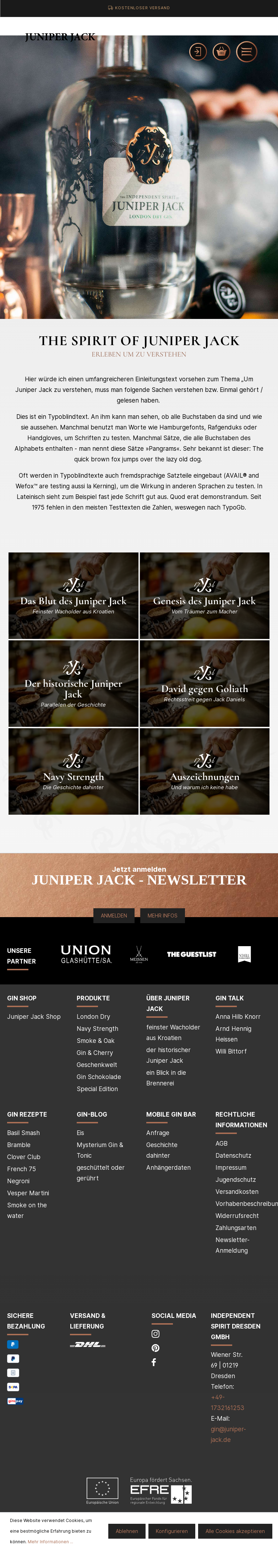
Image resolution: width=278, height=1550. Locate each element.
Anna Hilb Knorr (238, 1016)
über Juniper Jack (168, 1003)
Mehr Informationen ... (50, 1541)
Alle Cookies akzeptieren (235, 1531)
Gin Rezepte (27, 1114)
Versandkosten (237, 1191)
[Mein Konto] (198, 52)
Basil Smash (23, 1132)
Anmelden (114, 915)
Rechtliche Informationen (241, 1120)
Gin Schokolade (99, 1076)
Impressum (231, 1167)
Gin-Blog (92, 1114)
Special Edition (97, 1089)
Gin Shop (22, 998)
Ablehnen (127, 1531)
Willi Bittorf (231, 1051)
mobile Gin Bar (171, 1114)
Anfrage (157, 1132)
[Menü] (246, 52)
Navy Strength (97, 1028)
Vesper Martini (28, 1193)
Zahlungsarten (236, 1227)
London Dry (93, 1016)
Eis (80, 1132)
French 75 (21, 1169)
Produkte (93, 998)
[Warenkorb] (221, 52)
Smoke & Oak (96, 1040)
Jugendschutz (236, 1179)
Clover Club (23, 1157)
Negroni (18, 1181)
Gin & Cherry (95, 1052)
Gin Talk (230, 998)
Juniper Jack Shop (34, 1016)
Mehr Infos (163, 915)
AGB (222, 1143)
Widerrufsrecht (237, 1215)
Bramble (19, 1145)
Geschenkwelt (97, 1064)
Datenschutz (233, 1155)
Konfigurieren (172, 1531)
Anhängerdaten (168, 1167)
